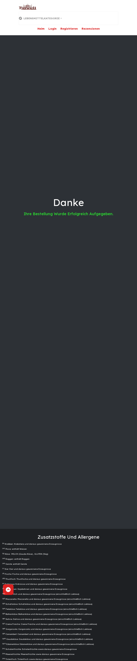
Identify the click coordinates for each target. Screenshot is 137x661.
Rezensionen (91, 28)
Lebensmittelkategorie (39, 18)
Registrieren (69, 28)
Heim (41, 28)
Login (52, 28)
